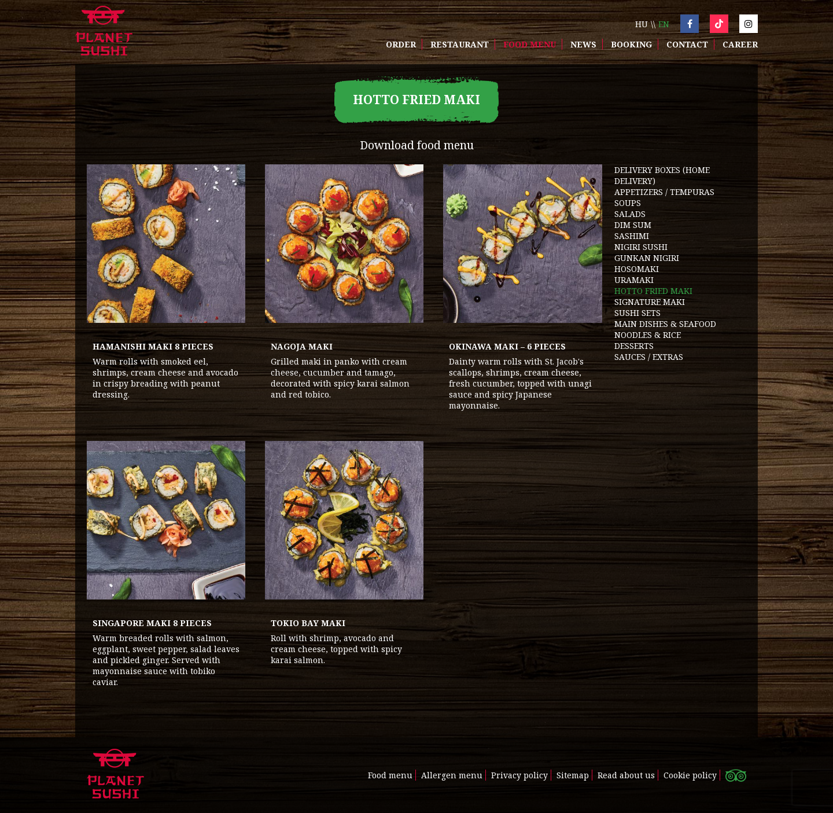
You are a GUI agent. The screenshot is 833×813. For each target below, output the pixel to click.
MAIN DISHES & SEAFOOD (665, 323)
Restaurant (459, 44)
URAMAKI (634, 279)
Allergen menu (451, 775)
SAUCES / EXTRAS (648, 356)
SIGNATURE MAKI (649, 301)
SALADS (630, 213)
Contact (687, 44)
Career (740, 44)
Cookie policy (690, 775)
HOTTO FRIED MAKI (653, 290)
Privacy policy (519, 775)
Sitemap (572, 775)
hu (641, 24)
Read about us (626, 775)
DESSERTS (634, 345)
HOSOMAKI (636, 268)
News (583, 44)
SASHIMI (631, 235)
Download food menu (417, 145)
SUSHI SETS (637, 312)
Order (401, 44)
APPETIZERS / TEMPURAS (664, 191)
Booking (631, 44)
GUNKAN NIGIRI (646, 257)
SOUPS (627, 202)
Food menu (529, 44)
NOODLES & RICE (647, 334)
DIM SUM (632, 224)
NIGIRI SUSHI (641, 246)
